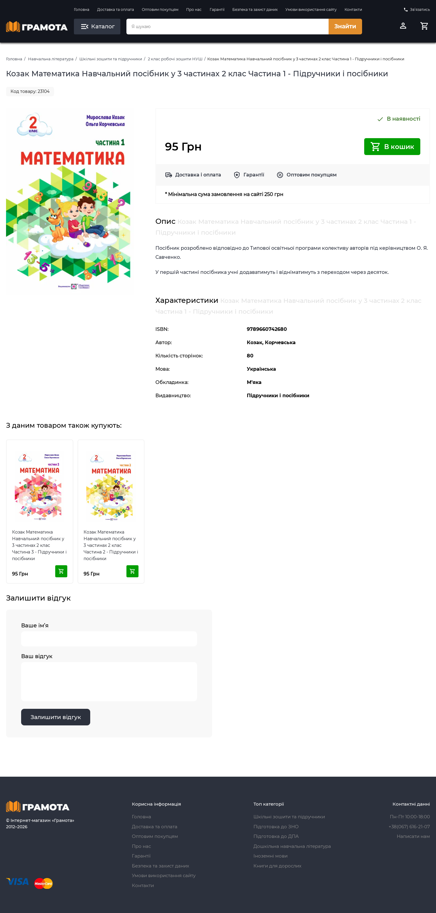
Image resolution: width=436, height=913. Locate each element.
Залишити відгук (55, 717)
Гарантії (217, 9)
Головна (81, 9)
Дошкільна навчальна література (292, 846)
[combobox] (227, 26)
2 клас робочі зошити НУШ (175, 58)
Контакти (353, 9)
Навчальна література (51, 58)
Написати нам (413, 836)
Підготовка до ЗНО (276, 826)
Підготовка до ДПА (276, 836)
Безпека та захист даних (255, 9)
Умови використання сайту (311, 9)
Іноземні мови (270, 856)
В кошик (392, 146)
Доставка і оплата (198, 175)
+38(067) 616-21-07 (409, 826)
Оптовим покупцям (160, 9)
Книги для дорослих (277, 866)
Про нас (194, 9)
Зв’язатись (416, 9)
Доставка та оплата (115, 9)
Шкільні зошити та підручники (110, 58)
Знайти (345, 26)
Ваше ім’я (109, 634)
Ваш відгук (109, 677)
